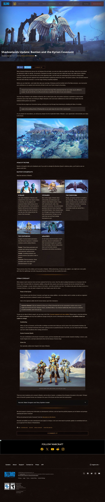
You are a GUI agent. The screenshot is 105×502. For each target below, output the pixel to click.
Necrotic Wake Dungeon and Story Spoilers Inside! (34, 402)
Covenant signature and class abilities (59, 314)
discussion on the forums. (49, 417)
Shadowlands (24, 427)
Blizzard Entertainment (27, 56)
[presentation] (6, 3)
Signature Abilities (48, 427)
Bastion (31, 427)
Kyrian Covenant (38, 427)
